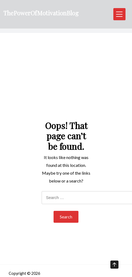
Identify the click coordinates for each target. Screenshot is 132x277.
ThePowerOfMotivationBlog (40, 13)
